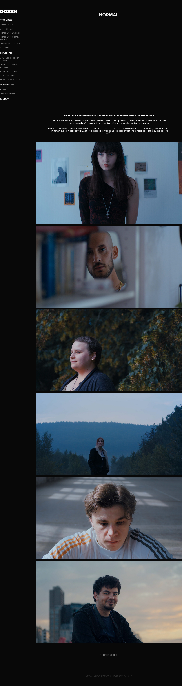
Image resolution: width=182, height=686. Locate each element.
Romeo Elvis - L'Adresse (10, 32)
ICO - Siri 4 (4, 47)
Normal (3, 89)
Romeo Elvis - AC (7, 24)
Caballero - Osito (7, 28)
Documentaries (7, 85)
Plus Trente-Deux (7, 93)
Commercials (6, 53)
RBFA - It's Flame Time (10, 79)
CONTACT (4, 99)
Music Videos (6, 20)
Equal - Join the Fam (9, 71)
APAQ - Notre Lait (8, 75)
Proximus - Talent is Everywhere (8, 66)
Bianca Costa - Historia (10, 43)
